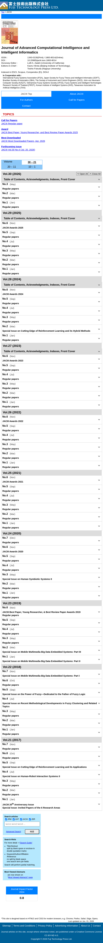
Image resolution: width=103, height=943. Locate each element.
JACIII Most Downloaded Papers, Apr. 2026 (23, 141)
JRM (8, 819)
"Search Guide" (25, 843)
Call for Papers (77, 99)
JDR (32, 819)
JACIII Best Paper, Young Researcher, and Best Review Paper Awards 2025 (39, 132)
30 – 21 (32, 162)
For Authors (26, 99)
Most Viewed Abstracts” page (20, 877)
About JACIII (76, 93)
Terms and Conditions (24, 925)
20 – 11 (11, 166)
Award (4, 129)
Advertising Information (66, 925)
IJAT (16, 819)
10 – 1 (31, 166)
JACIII (24, 819)
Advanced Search (13, 832)
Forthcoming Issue (11, 146)
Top (2, 12)
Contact (26, 105)
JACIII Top (26, 93)
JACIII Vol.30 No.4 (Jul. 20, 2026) (18, 149)
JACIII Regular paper (11, 123)
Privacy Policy (45, 925)
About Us (85, 925)
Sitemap (6, 925)
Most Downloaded (11, 138)
